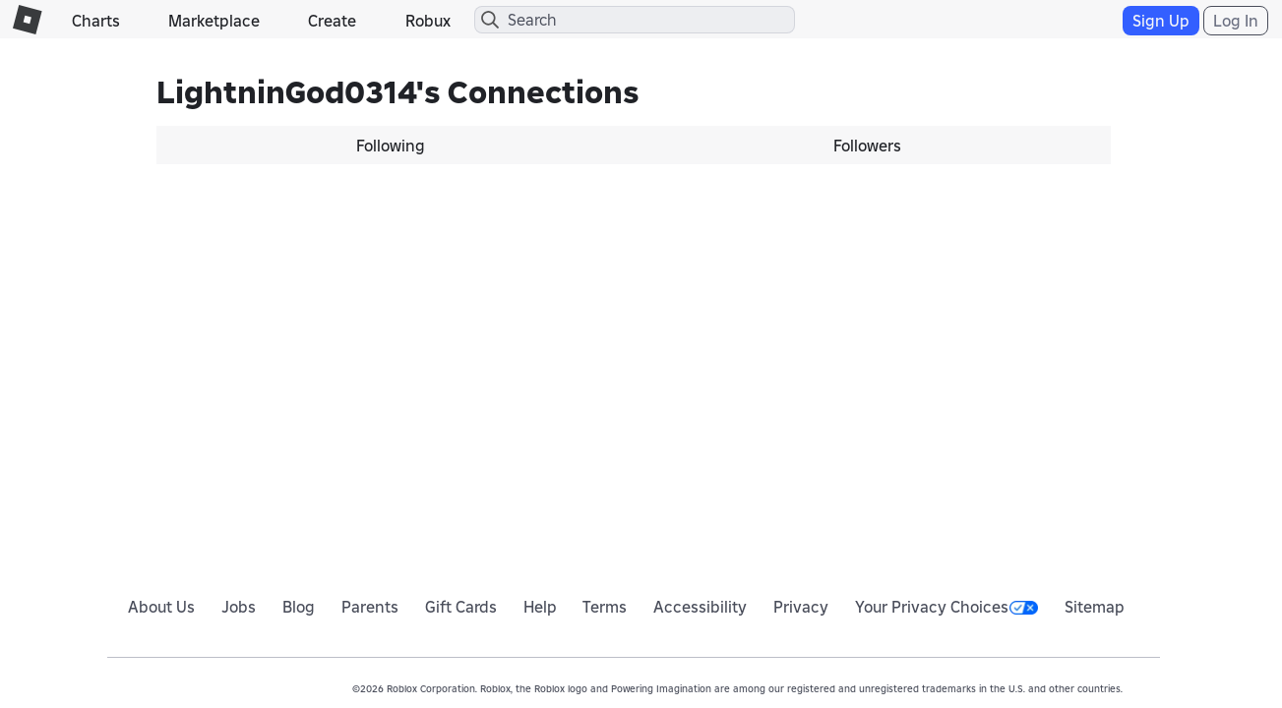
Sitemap (1095, 607)
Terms (604, 607)
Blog (298, 607)
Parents (369, 607)
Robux (428, 20)
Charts (96, 20)
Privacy (800, 607)
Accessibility (700, 607)
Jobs (238, 607)
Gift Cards (461, 607)
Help (540, 607)
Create (332, 20)
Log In (1235, 20)
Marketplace (214, 20)
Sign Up (1161, 20)
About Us (161, 607)
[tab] (395, 145)
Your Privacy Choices (946, 607)
